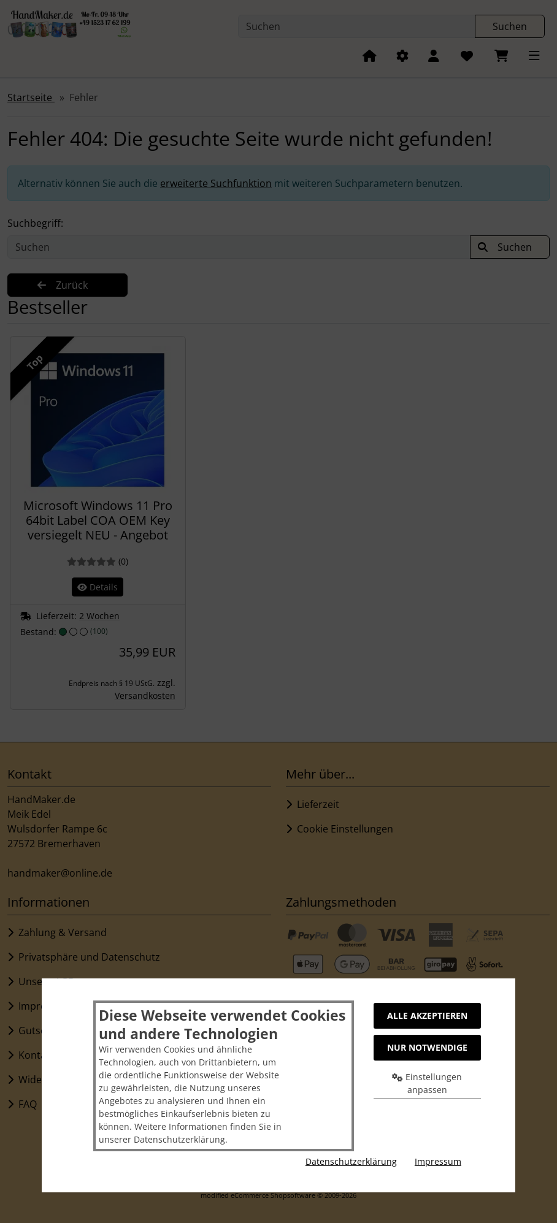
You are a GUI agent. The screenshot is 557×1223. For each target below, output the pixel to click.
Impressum (438, 1161)
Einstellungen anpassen (427, 1083)
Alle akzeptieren (427, 1015)
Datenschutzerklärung (351, 1161)
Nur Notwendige (427, 1047)
